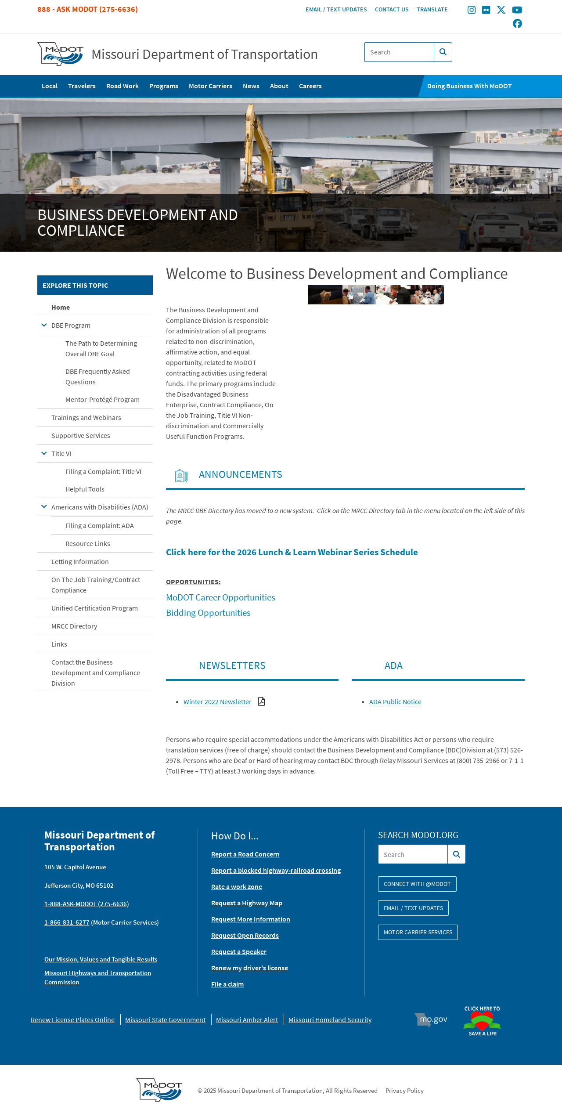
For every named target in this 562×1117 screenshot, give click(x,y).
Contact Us (392, 9)
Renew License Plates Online (73, 1019)
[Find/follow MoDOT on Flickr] (486, 11)
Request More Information (250, 919)
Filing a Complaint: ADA (99, 525)
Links (59, 644)
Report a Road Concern (245, 853)
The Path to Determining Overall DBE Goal (101, 348)
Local (50, 85)
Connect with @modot (417, 884)
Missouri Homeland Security (329, 1019)
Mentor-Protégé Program (102, 399)
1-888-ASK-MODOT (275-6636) (86, 904)
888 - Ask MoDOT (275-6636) (87, 9)
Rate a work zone (236, 886)
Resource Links (87, 543)
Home (60, 307)
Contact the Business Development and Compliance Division (95, 672)
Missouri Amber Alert (247, 1019)
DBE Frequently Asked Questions (97, 376)
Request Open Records (245, 935)
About (279, 85)
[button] (325, 294)
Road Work (122, 85)
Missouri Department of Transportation (204, 54)
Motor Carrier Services (418, 932)
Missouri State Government (165, 1019)
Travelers (82, 85)
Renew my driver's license (249, 967)
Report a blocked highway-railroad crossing (276, 870)
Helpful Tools (84, 488)
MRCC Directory (74, 626)
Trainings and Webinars (86, 417)
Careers (310, 85)
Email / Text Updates (336, 9)
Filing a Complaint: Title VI (103, 471)
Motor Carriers (210, 85)
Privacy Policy (404, 1090)
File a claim (227, 984)
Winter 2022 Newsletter (218, 701)
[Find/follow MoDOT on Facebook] (517, 24)
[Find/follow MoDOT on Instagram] (472, 11)
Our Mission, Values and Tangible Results (100, 959)
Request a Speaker (239, 951)
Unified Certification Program (94, 608)
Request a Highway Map (246, 902)
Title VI (61, 453)
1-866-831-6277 (67, 922)
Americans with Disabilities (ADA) (99, 506)
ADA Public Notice (395, 701)
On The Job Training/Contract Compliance (95, 584)
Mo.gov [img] (435, 1020)
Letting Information (80, 561)
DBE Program (70, 325)
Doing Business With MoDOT (469, 85)
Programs (163, 85)
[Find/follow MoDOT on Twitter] (501, 11)
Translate (432, 9)
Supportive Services (80, 435)
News (251, 85)
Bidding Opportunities (208, 612)
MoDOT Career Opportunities (220, 597)
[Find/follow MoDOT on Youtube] (517, 11)
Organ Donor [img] (485, 1002)
